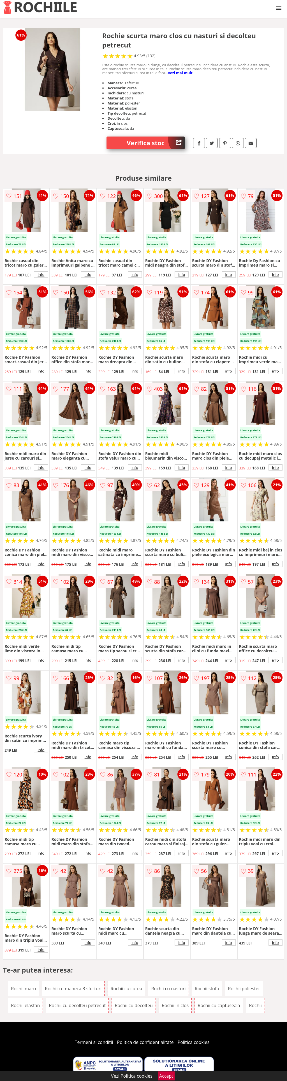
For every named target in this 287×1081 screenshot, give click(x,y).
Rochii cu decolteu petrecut (77, 1005)
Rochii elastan (25, 1005)
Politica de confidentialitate (145, 1042)
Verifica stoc (156, 143)
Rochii (255, 1005)
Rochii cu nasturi (168, 988)
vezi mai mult (180, 72)
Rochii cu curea (126, 988)
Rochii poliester (244, 988)
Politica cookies (194, 1042)
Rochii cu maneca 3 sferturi (73, 988)
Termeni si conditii (94, 1042)
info (41, 274)
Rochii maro (23, 988)
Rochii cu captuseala (219, 1005)
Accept (166, 1076)
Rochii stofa (207, 988)
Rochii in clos (175, 1005)
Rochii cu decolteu (133, 1005)
